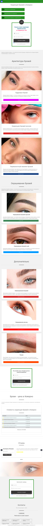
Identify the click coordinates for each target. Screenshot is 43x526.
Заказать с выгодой (20, 362)
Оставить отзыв (7, 454)
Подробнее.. (21, 133)
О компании (21, 513)
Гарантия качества (21, 296)
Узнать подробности (21, 329)
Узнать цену (21, 252)
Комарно (4, 1)
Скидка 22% (21, 220)
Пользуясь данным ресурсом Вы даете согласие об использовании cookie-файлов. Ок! (21, 525)
